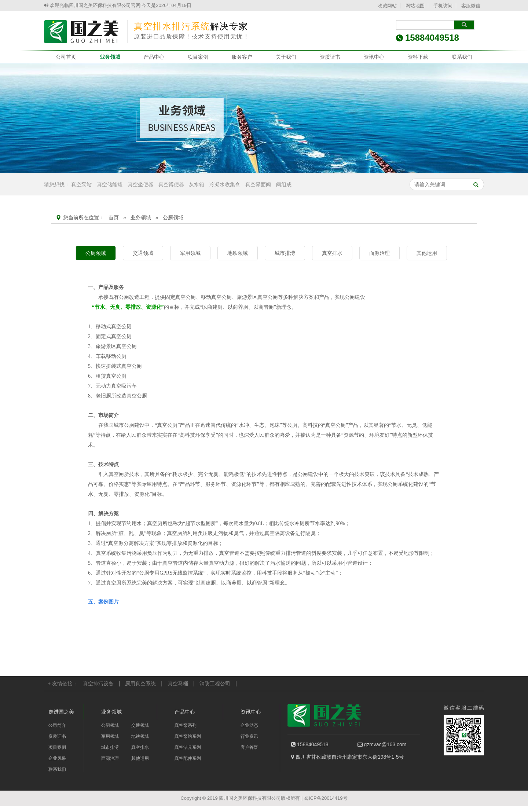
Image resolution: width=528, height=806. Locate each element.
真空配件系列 (188, 758)
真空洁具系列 (188, 747)
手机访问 (442, 5)
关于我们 (286, 57)
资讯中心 (374, 57)
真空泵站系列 (188, 736)
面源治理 (379, 253)
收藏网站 (387, 5)
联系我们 (462, 57)
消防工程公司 (214, 683)
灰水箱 (196, 184)
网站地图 (415, 5)
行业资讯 (249, 736)
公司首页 (66, 57)
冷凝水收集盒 (224, 184)
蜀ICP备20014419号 (326, 798)
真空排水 (332, 253)
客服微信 (470, 5)
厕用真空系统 (140, 683)
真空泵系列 (186, 725)
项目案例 (198, 57)
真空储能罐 (109, 184)
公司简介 (57, 725)
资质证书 (330, 57)
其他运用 (427, 253)
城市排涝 (285, 253)
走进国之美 (61, 712)
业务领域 (110, 57)
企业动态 (249, 725)
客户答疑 (249, 747)
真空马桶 (178, 683)
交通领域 (143, 253)
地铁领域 (237, 253)
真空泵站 (81, 184)
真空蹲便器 (171, 184)
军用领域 (190, 253)
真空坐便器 (140, 184)
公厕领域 (95, 253)
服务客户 (242, 57)
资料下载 (418, 57)
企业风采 (57, 758)
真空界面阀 (258, 184)
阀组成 (284, 184)
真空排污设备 (98, 683)
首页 (114, 217)
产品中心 (154, 57)
